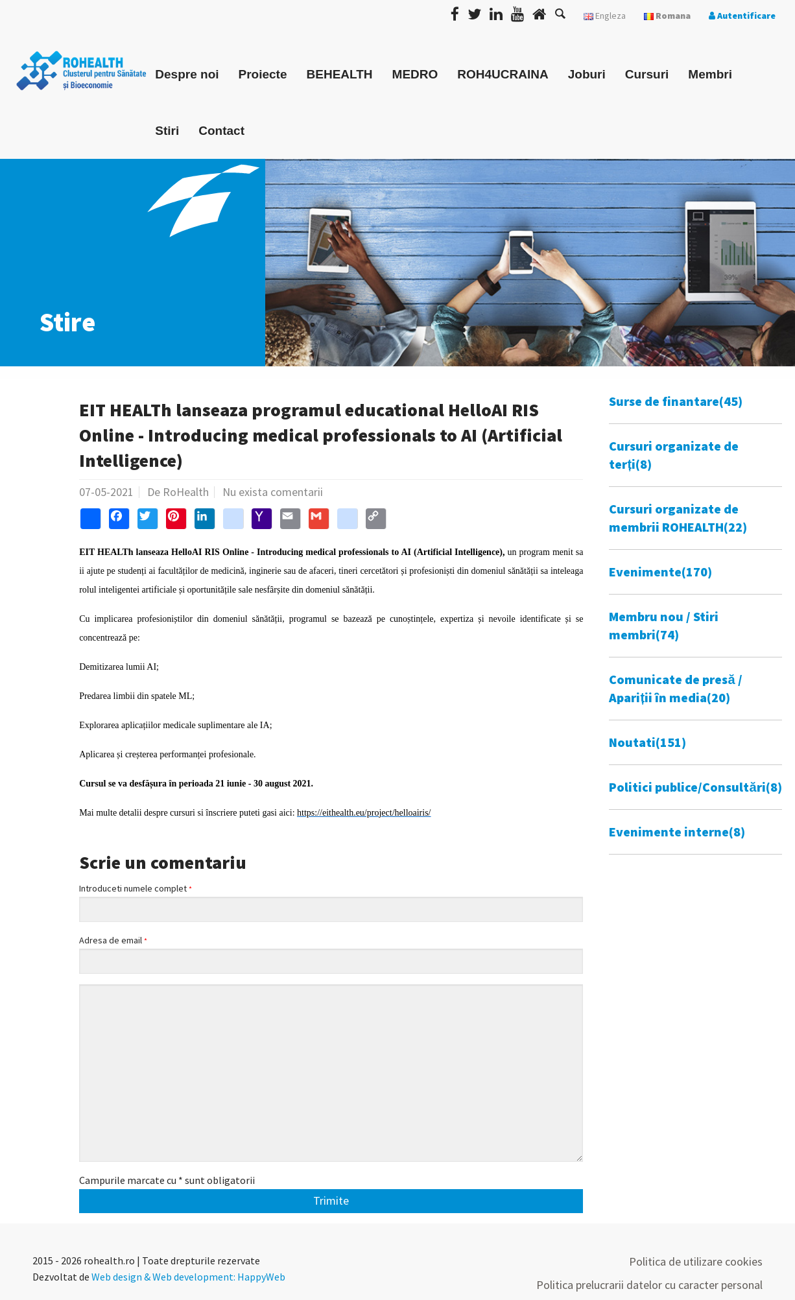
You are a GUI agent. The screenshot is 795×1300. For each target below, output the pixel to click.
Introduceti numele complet (135, 888)
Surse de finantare (675, 401)
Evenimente (660, 571)
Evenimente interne (677, 831)
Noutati (647, 742)
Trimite (331, 1200)
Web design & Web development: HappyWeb (188, 1276)
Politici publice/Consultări (695, 787)
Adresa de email (113, 940)
